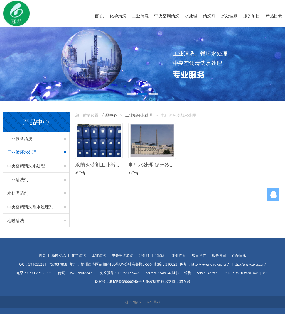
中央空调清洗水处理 (26, 166)
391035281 (37, 264)
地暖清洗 (15, 220)
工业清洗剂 (17, 179)
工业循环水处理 (21, 152)
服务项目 (251, 15)
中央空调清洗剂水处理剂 (30, 207)
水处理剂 (229, 15)
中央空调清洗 (166, 15)
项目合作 (199, 255)
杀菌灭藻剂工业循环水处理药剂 (110, 164)
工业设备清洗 (19, 138)
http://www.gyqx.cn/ (249, 264)
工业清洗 (140, 15)
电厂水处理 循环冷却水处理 (159, 164)
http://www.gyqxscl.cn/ (210, 264)
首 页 (99, 15)
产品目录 (274, 15)
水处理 (191, 15)
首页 (42, 255)
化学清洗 (118, 15)
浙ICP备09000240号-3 (142, 302)
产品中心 (109, 115)
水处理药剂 (17, 193)
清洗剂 (209, 15)
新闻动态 (58, 255)
